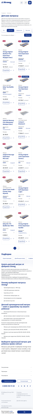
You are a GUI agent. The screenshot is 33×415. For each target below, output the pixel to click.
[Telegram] (27, 386)
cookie (11, 411)
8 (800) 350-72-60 (8, 386)
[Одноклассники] (18, 386)
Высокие (28, 30)
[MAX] (24, 386)
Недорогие (19, 30)
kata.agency (24, 400)
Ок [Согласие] (24, 412)
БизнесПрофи (4, 407)
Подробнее (6, 70)
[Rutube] (30, 386)
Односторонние (7, 258)
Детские (10, 30)
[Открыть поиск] (21, 2)
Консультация (24, 381)
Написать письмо (8, 381)
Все (4, 30)
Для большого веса (20, 258)
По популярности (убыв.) (7, 35)
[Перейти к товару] (8, 56)
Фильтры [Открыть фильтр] (28, 35)
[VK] (21, 386)
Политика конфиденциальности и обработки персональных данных (23, 395)
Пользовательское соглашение (6, 401)
